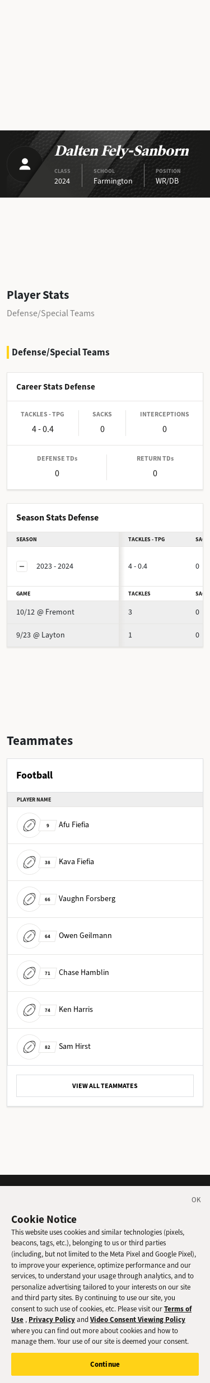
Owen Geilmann (64, 935)
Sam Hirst (54, 1046)
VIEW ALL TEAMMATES (105, 1085)
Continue (105, 1369)
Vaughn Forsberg (66, 898)
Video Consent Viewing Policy (137, 1325)
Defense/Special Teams (51, 313)
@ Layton (40, 635)
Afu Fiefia (53, 824)
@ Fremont (45, 612)
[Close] (196, 1207)
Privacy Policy (52, 1325)
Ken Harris (55, 1009)
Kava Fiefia (55, 861)
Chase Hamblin (63, 972)
